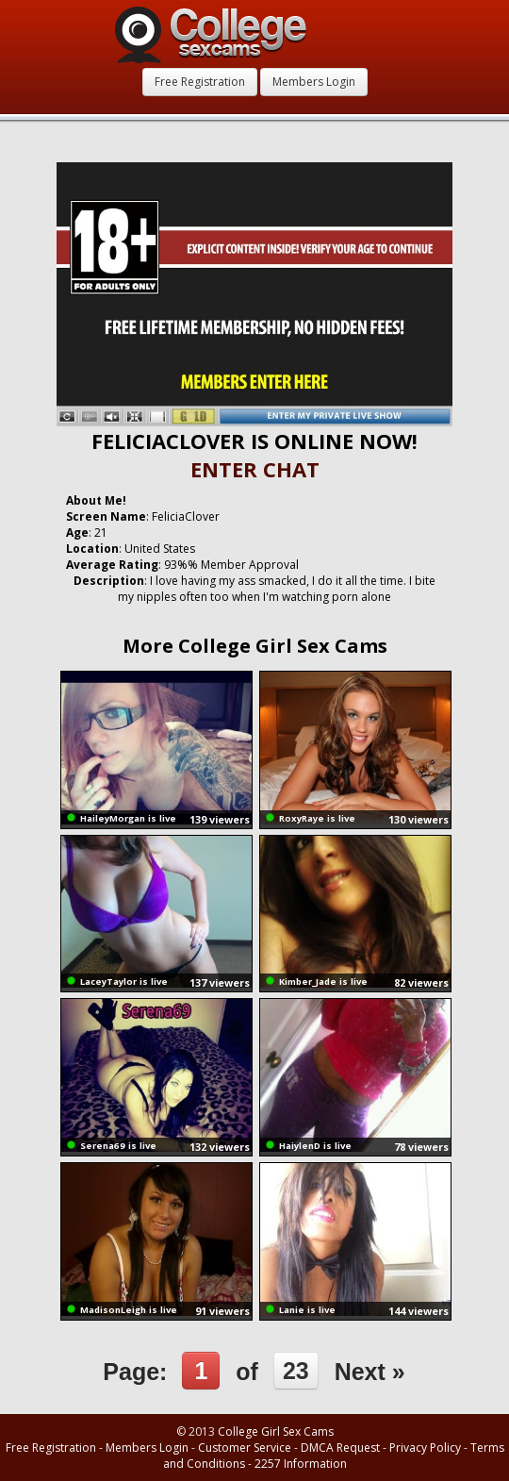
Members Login (313, 82)
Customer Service (244, 1447)
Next (370, 1371)
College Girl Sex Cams (276, 1431)
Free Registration (200, 82)
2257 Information (300, 1464)
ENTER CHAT (255, 469)
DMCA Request (340, 1447)
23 (296, 1370)
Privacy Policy (425, 1447)
